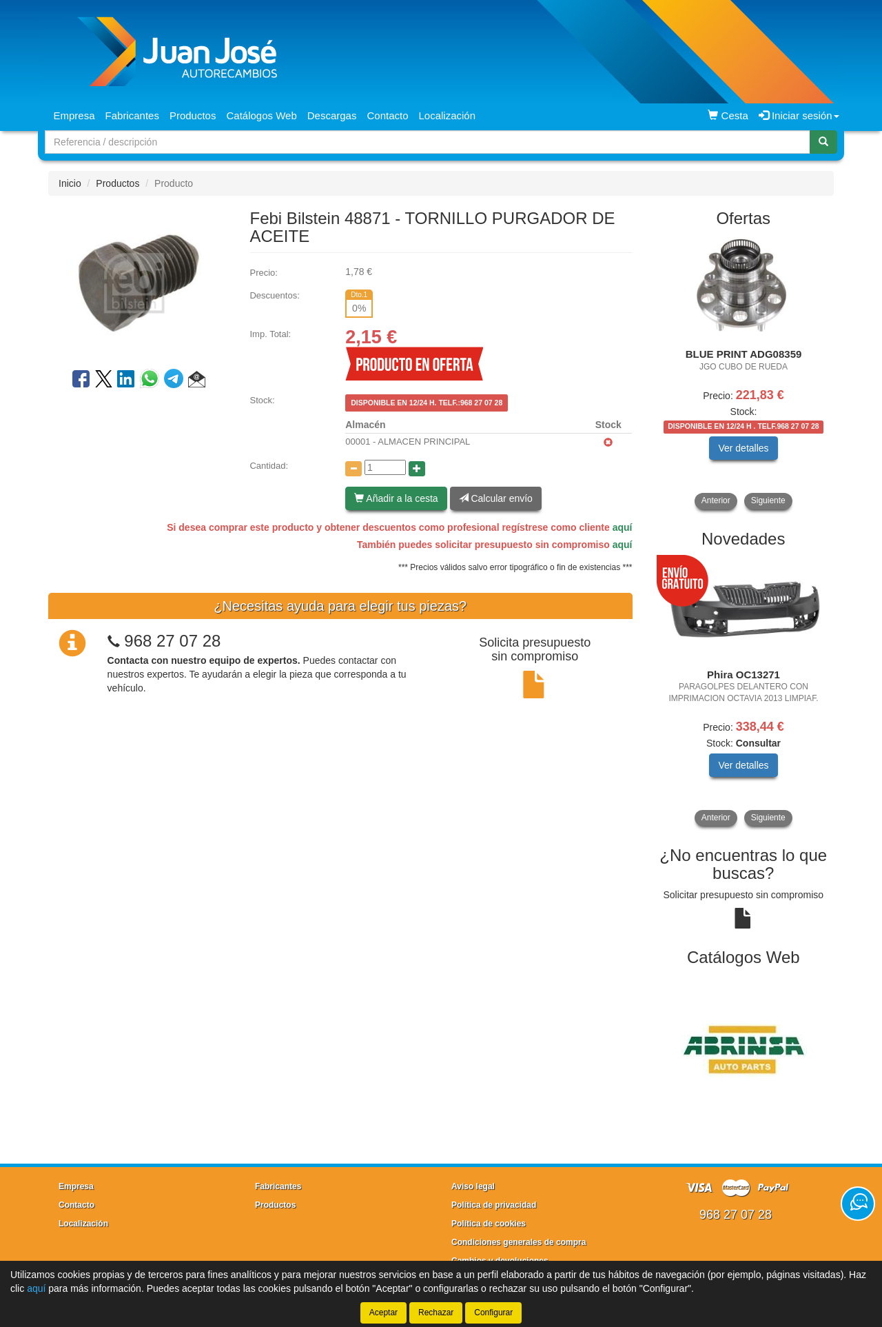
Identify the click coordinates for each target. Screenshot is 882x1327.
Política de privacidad (493, 1205)
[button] (196, 381)
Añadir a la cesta (396, 498)
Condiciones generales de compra (518, 1242)
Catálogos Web (261, 115)
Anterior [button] (715, 500)
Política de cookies (488, 1223)
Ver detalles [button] (743, 448)
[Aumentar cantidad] (417, 468)
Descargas (332, 115)
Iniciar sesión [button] (799, 115)
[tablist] (743, 373)
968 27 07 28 (172, 640)
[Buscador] (427, 142)
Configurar (493, 1312)
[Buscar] (823, 142)
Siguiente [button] (768, 500)
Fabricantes (132, 115)
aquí (623, 527)
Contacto (387, 115)
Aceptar (383, 1312)
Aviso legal (473, 1186)
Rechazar (435, 1312)
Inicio (70, 183)
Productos (193, 115)
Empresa (74, 115)
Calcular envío (496, 498)
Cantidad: (268, 465)
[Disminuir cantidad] (353, 468)
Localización (447, 115)
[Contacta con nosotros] (858, 1203)
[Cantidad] (385, 467)
